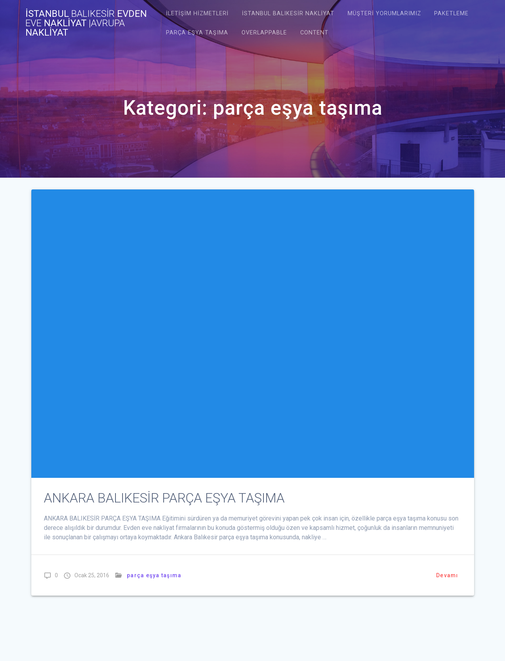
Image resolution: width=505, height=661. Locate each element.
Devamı (447, 575)
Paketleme (451, 13)
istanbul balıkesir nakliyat (288, 13)
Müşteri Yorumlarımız (384, 13)
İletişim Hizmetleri (197, 13)
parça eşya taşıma (154, 575)
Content (314, 32)
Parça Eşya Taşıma (197, 32)
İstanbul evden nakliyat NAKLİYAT (86, 23)
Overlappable (264, 32)
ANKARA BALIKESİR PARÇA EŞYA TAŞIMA (164, 498)
